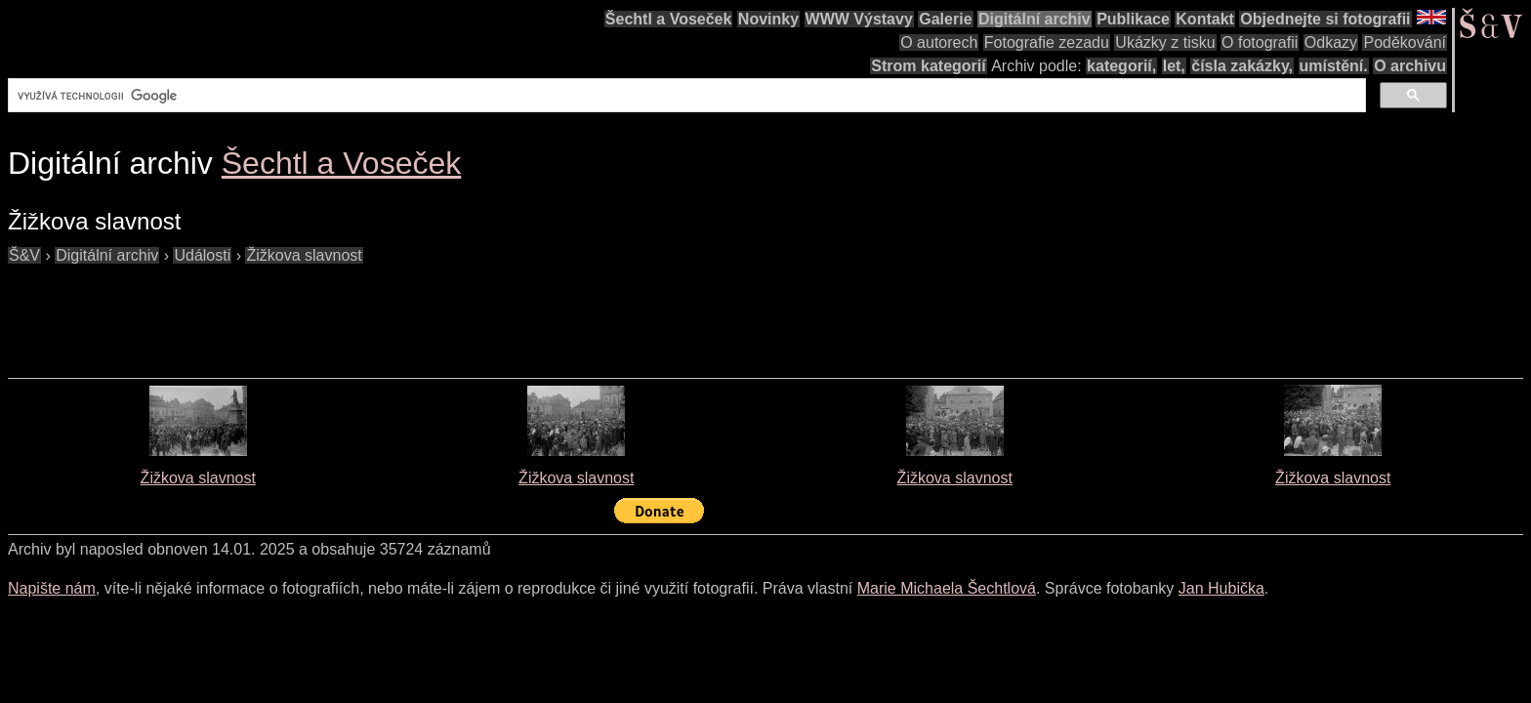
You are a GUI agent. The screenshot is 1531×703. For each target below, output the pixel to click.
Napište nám (52, 588)
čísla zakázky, (1242, 66)
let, (1174, 66)
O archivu (1410, 66)
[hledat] (685, 95)
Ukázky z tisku (1165, 42)
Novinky (768, 19)
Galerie (945, 19)
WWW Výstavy (859, 19)
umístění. (1334, 66)
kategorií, (1121, 66)
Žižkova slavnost (198, 478)
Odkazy (1330, 42)
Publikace (1133, 19)
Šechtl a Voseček (668, 19)
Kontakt (1205, 19)
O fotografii (1259, 42)
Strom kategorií (928, 66)
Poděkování (1404, 42)
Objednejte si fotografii (1325, 19)
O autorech (938, 42)
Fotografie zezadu (1046, 42)
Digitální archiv (1034, 19)
